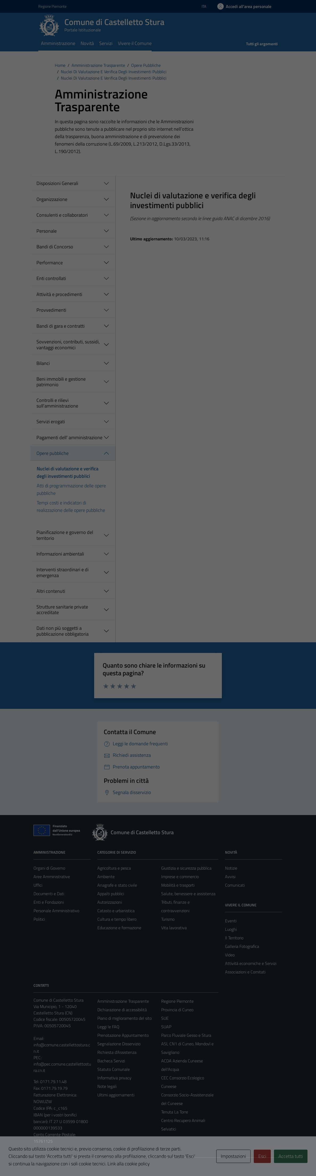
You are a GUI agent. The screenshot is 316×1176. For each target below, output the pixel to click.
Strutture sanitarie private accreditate (62, 609)
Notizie (231, 868)
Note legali (107, 1086)
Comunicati (235, 885)
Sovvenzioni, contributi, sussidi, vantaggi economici (68, 344)
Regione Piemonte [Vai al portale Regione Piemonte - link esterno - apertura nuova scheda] (52, 6)
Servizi (106, 43)
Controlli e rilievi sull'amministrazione (57, 403)
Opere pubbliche (52, 453)
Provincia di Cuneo (177, 1009)
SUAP (166, 1026)
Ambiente (106, 876)
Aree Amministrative (52, 876)
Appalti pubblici (110, 893)
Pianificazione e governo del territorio (64, 535)
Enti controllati (51, 278)
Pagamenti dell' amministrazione (69, 437)
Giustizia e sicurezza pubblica (186, 868)
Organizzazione (51, 199)
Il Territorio (234, 938)
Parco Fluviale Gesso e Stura (186, 1035)
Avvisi (230, 876)
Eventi (230, 921)
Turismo (167, 919)
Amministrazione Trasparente (123, 1001)
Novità (87, 43)
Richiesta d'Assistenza (116, 1052)
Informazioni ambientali (60, 553)
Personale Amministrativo (56, 910)
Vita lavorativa (174, 927)
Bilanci (43, 363)
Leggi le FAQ (108, 1026)
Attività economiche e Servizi (250, 963)
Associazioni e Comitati (245, 972)
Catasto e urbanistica (116, 910)
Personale (46, 231)
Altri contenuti (50, 591)
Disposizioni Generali (57, 183)
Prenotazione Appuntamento (123, 1035)
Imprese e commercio (180, 876)
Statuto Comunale (113, 1069)
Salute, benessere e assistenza (188, 893)
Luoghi (231, 929)
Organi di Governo (49, 868)
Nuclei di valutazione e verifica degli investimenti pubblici (67, 472)
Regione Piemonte (177, 1001)
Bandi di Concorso (54, 246)
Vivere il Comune (135, 43)
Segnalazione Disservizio (118, 1044)
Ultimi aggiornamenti (115, 1095)
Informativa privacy (114, 1078)
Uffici (38, 885)
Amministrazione (58, 43)
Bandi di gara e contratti (60, 326)
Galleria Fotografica (242, 946)
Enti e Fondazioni (49, 902)
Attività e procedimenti (59, 294)
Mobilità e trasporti (177, 885)
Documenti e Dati (49, 893)
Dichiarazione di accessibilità (122, 1009)
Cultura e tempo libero (116, 919)
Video (230, 955)
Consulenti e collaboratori (62, 215)
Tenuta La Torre (174, 1112)
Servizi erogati (50, 421)
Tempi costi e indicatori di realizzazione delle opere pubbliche (71, 506)
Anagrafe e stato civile (117, 885)
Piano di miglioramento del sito (124, 1018)
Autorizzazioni (109, 902)
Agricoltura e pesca (114, 868)
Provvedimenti (51, 310)
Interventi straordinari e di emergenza (62, 572)
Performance (49, 262)
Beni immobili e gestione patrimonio (61, 381)
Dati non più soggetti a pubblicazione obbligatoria (62, 631)
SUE (165, 1018)
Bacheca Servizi (111, 1061)
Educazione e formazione (119, 927)
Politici (39, 919)
